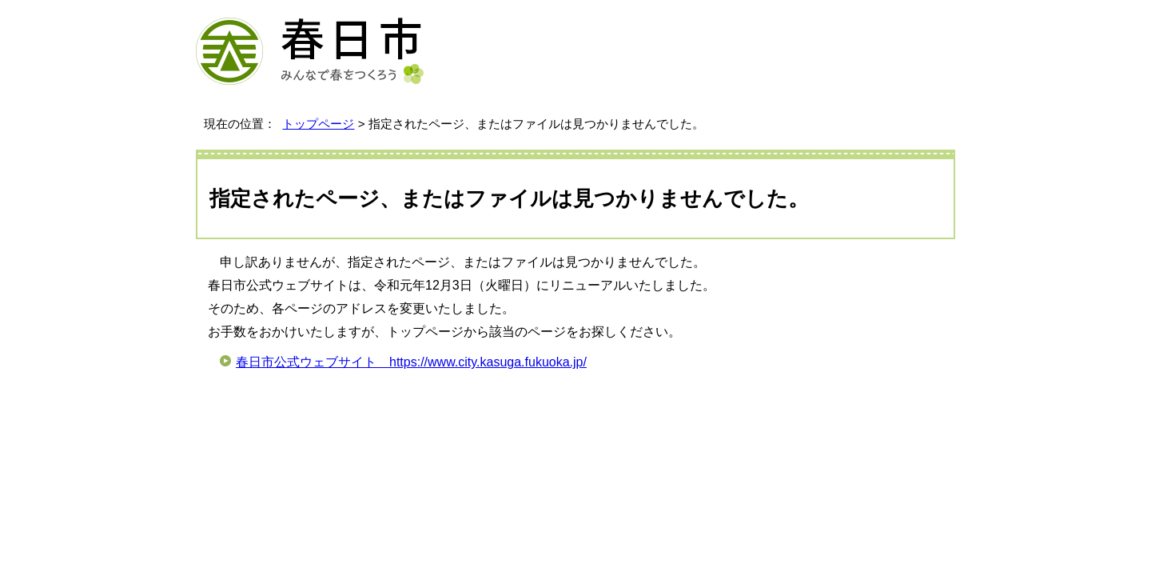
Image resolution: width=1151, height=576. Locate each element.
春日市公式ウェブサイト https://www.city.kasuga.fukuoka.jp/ (411, 362)
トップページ (318, 123)
